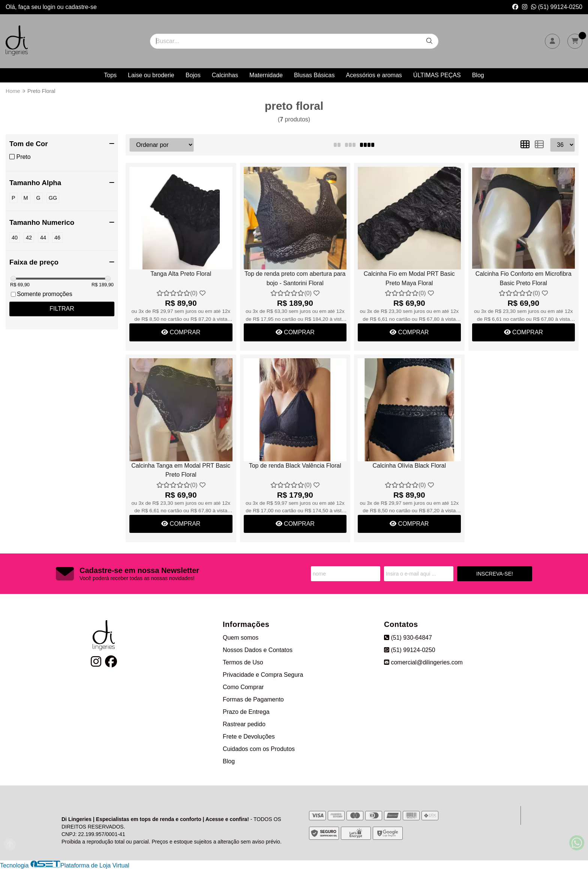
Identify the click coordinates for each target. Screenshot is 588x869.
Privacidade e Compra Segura (263, 675)
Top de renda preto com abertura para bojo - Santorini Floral (295, 278)
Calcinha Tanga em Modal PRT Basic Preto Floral (180, 470)
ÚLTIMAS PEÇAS (437, 75)
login (50, 7)
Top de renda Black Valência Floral (295, 465)
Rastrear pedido (244, 724)
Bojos (193, 75)
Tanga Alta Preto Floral (180, 274)
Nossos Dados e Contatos (257, 650)
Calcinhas (225, 75)
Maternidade (266, 75)
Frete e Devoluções (249, 736)
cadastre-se (81, 7)
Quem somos (240, 637)
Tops (110, 75)
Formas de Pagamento (253, 699)
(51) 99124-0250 (556, 7)
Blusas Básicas (314, 75)
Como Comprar (243, 687)
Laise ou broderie (151, 75)
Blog (478, 75)
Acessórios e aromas (374, 75)
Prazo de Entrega (246, 712)
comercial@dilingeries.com (423, 662)
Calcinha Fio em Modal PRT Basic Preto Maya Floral (409, 278)
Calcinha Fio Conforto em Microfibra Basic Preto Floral (524, 278)
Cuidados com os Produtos (259, 749)
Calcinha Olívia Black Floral (409, 465)
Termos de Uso (243, 662)
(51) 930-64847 (408, 637)
